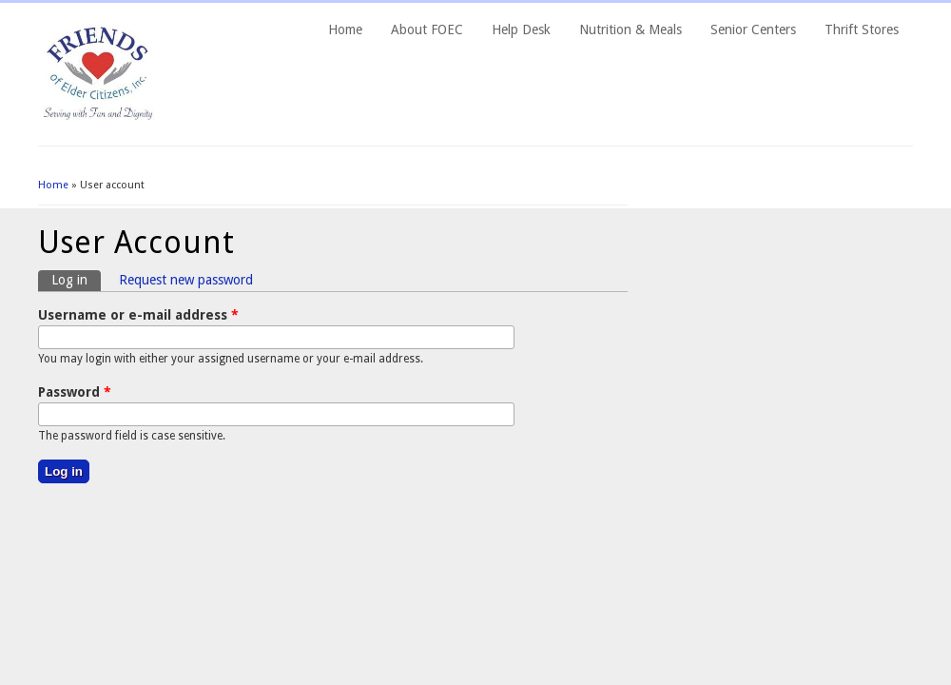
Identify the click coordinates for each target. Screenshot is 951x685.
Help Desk (521, 29)
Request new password (186, 279)
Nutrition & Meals (630, 29)
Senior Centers (753, 29)
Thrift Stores (862, 29)
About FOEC (427, 29)
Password (74, 392)
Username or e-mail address (138, 315)
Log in (76, 278)
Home (345, 29)
